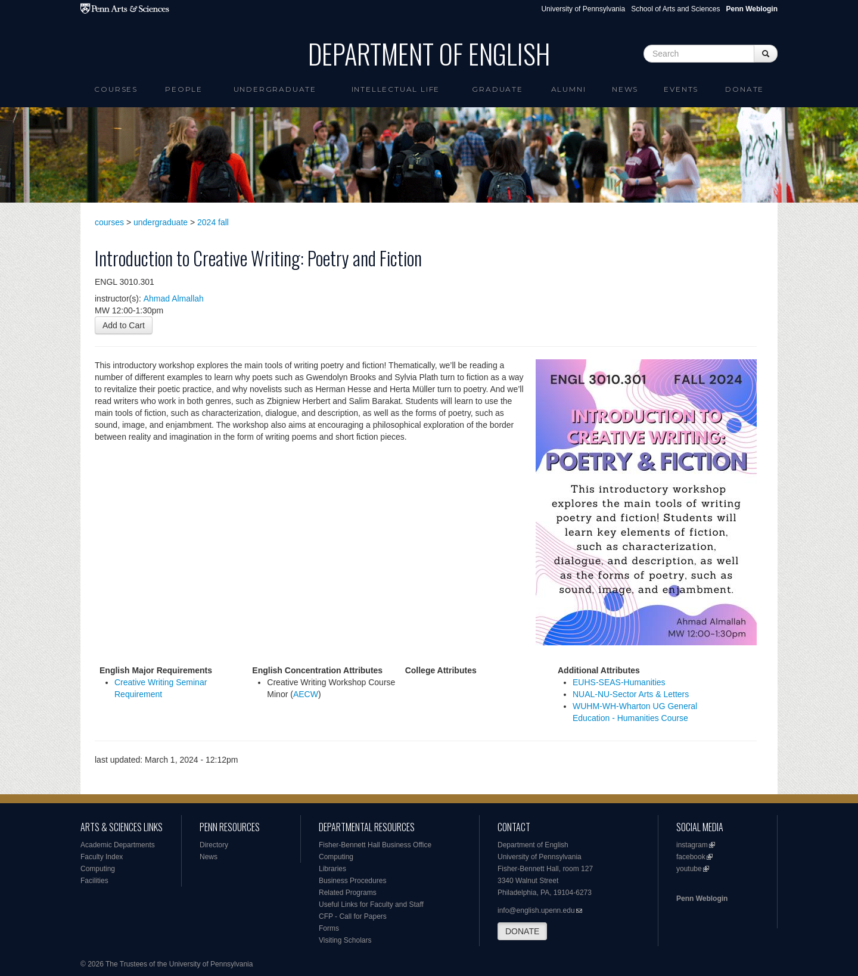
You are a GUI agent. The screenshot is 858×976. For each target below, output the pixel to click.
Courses (116, 89)
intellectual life (396, 89)
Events (681, 89)
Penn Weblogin (702, 898)
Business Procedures (352, 880)
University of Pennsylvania (583, 9)
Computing (97, 869)
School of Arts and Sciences (675, 9)
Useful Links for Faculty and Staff (371, 904)
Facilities (94, 880)
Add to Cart (123, 325)
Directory (214, 845)
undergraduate (160, 222)
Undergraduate (275, 89)
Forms (329, 928)
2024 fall (213, 222)
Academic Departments (117, 845)
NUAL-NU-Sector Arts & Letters (631, 694)
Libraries (332, 869)
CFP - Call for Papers (353, 916)
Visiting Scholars (345, 940)
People (184, 89)
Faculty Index (101, 857)
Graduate (497, 89)
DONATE (522, 931)
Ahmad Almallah (174, 298)
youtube (689, 869)
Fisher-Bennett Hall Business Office (375, 845)
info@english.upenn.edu (536, 910)
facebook (690, 857)
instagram (692, 845)
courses (109, 222)
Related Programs (348, 892)
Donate (744, 89)
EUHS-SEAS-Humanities (619, 682)
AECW (305, 694)
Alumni (568, 89)
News (625, 89)
